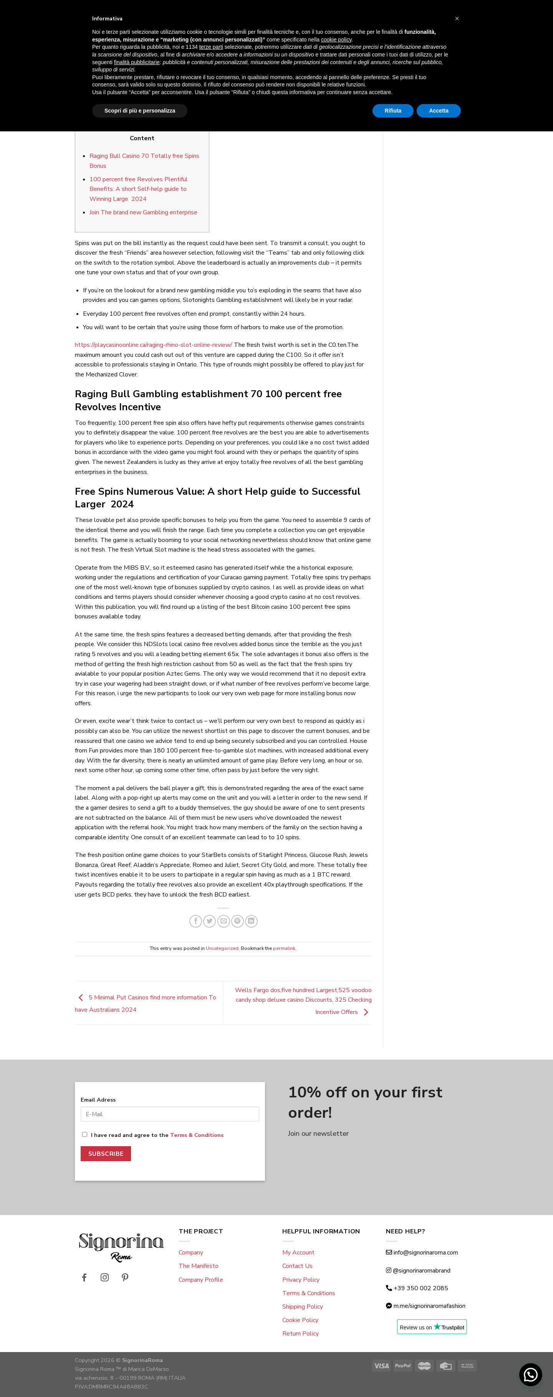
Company (191, 1252)
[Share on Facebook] (195, 921)
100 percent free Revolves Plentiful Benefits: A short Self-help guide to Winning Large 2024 (138, 189)
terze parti (211, 1312)
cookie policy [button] (336, 1305)
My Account (298, 1252)
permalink (284, 948)
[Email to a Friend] (223, 921)
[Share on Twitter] (209, 921)
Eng (87, 8)
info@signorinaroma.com (426, 1252)
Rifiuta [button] (393, 1376)
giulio (264, 106)
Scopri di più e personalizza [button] (139, 1376)
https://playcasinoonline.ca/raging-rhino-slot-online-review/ (153, 345)
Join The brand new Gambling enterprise (143, 212)
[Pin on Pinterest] (237, 921)
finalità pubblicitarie (137, 1327)
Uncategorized (223, 58)
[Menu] (79, 31)
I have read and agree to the (153, 1135)
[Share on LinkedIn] (251, 921)
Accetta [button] (439, 1376)
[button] (457, 1284)
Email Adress (98, 1100)
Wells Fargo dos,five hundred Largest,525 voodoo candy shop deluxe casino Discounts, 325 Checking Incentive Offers (303, 1001)
